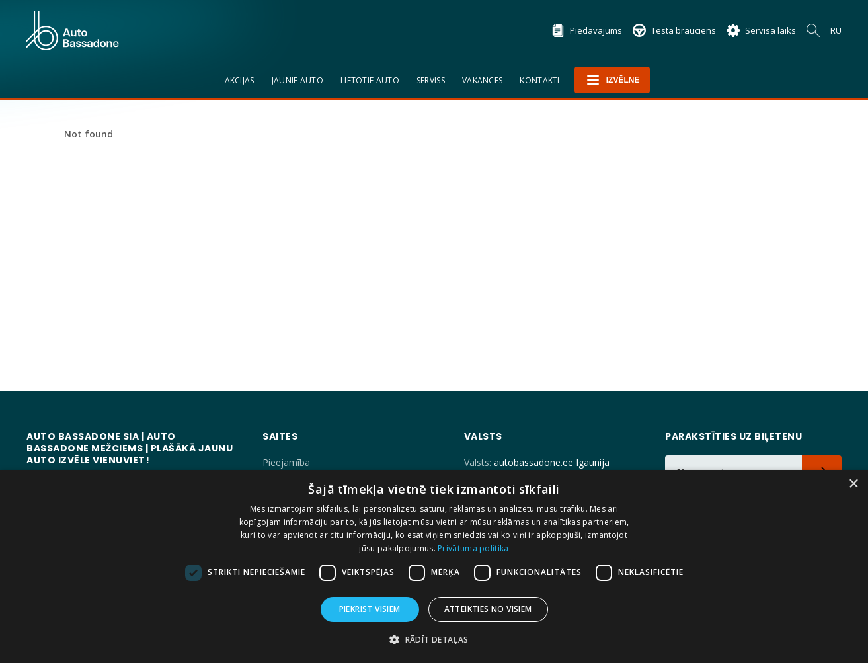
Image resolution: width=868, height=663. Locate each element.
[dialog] (434, 566)
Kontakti (539, 80)
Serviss (430, 80)
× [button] (853, 484)
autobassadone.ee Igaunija (552, 462)
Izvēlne (612, 80)
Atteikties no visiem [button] (488, 609)
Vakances (482, 80)
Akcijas (240, 80)
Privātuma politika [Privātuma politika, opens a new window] (473, 548)
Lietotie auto (369, 80)
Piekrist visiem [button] (370, 609)
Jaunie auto (297, 80)
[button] (434, 639)
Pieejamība (286, 462)
